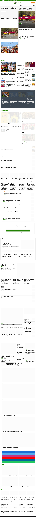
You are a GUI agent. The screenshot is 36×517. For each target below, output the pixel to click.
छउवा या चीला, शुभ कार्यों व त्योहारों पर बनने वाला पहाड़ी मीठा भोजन (30, 505)
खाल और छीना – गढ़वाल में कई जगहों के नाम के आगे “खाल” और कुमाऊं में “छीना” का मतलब (12, 432)
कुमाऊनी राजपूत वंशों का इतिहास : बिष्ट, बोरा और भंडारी (13, 184)
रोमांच (19, 5)
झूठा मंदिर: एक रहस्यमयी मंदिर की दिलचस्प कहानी (22, 98)
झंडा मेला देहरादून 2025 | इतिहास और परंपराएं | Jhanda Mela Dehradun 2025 (13, 188)
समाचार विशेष (29, 5)
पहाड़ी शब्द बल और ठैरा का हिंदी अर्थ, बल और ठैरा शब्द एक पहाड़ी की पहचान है (11, 448)
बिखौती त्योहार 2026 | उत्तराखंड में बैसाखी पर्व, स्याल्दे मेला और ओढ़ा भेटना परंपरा (10, 243)
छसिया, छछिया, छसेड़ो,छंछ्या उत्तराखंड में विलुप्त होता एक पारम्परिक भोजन (13, 509)
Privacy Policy (30, 0)
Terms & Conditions (33, 0)
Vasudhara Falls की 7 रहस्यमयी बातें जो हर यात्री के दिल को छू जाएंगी (6, 281)
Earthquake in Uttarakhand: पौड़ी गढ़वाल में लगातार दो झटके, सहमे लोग (28, 75)
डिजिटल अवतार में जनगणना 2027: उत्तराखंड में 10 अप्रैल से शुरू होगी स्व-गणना (28, 85)
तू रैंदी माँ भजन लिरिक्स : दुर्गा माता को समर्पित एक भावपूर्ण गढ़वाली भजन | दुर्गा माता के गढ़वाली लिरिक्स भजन (29, 363)
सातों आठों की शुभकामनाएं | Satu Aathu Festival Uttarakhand (27, 329)
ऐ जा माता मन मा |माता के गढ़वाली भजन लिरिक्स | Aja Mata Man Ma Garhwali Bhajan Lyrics (4, 257)
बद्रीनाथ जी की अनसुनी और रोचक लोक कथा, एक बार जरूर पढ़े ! (7, 149)
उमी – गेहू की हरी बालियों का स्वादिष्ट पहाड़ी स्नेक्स (30, 499)
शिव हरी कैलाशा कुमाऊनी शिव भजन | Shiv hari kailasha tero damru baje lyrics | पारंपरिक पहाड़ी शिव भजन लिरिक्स (10, 257)
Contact (28, 0)
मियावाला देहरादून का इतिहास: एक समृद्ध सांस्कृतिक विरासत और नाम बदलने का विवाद (30, 184)
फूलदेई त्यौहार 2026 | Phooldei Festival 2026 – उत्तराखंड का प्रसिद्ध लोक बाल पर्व (19, 336)
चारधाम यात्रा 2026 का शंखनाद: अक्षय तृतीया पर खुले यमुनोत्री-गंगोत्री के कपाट (8, 55)
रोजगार (4, 191)
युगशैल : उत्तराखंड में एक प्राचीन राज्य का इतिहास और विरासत (30, 188)
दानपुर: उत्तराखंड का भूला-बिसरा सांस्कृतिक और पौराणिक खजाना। (22, 179)
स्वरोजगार (26, 5)
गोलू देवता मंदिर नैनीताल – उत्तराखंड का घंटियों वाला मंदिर (13, 102)
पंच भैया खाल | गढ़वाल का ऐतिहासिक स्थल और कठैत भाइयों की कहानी (29, 281)
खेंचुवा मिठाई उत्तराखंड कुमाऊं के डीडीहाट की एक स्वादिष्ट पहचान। (30, 513)
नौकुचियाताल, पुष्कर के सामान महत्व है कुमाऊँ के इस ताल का (8, 266)
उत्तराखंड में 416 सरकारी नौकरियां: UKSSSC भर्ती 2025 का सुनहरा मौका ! (10, 214)
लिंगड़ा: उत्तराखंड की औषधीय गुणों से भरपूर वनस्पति (4, 499)
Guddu (29, 86)
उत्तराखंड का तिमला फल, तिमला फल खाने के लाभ (4, 509)
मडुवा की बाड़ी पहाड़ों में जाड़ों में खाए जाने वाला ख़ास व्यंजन (22, 505)
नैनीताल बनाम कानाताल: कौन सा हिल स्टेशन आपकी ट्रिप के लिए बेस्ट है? (8, 290)
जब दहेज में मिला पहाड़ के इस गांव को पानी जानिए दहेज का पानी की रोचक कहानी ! (9, 167)
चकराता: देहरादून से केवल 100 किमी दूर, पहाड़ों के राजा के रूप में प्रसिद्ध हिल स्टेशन (9, 301)
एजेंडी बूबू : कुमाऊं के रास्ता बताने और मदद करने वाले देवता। (11, 129)
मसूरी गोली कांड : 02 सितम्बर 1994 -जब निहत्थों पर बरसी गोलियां (4, 179)
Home (8, 5)
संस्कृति (23, 5)
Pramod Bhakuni (29, 185)
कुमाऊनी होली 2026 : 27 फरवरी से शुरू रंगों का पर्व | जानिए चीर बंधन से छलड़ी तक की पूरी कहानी (12, 336)
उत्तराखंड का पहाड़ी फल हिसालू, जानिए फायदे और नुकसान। (5, 513)
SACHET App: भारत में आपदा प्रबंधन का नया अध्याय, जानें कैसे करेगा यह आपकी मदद (11, 200)
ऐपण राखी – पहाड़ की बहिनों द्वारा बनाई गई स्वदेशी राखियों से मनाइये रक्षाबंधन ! (10, 207)
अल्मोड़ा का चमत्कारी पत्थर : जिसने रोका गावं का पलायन (7, 297)
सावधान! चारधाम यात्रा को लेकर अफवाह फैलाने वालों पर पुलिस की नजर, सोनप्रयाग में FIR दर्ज (13, 0)
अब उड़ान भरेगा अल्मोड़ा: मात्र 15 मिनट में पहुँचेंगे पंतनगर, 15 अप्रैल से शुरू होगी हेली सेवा (20, 85)
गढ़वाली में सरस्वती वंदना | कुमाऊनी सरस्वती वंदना (8, 400)
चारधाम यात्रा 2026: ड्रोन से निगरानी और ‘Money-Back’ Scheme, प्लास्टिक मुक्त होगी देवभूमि (26, 30)
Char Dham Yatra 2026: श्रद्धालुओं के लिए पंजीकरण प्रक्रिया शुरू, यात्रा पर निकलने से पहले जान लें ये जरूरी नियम (28, 80)
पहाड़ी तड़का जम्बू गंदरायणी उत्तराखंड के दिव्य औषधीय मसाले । (13, 513)
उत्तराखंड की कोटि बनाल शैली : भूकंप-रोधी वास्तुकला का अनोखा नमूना (5, 188)
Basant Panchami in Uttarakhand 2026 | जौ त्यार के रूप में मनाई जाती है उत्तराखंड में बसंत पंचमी (29, 317)
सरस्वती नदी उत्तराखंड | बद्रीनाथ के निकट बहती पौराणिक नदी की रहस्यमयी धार (30, 105)
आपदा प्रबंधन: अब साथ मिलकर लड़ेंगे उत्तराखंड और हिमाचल (30, 8)
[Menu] (34, 5)
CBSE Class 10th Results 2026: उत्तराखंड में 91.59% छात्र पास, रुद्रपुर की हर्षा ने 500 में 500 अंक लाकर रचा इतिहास (26, 37)
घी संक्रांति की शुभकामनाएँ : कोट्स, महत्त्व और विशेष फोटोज (27, 333)
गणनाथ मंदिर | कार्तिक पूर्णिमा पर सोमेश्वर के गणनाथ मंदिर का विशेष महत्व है (5, 99)
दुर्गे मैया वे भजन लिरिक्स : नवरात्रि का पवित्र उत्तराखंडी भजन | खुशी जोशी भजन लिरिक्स (29, 352)
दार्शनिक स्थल (11, 5)
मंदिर (17, 5)
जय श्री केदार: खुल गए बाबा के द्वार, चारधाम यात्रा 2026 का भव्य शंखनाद (22, 8)
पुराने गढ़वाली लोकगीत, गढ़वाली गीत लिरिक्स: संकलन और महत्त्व (20, 357)
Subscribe (33, 2)
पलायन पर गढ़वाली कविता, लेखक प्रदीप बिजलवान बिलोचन (9, 416)
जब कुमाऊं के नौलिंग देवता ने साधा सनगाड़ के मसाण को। (6, 160)
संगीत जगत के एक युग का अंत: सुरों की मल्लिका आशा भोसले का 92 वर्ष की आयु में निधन (29, 69)
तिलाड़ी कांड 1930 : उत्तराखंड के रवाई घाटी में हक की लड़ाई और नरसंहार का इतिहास (30, 179)
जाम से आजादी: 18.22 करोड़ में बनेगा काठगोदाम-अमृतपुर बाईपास (25, 25)
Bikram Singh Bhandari (12, 130)
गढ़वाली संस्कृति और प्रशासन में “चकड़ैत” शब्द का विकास (7, 294)
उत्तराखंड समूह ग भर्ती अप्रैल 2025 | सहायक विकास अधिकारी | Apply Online (10, 211)
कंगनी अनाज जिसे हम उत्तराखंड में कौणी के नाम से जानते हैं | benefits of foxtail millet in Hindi (22, 509)
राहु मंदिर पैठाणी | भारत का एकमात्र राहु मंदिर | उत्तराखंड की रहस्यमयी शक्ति (22, 105)
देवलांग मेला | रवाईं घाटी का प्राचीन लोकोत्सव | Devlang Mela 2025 (26, 256)
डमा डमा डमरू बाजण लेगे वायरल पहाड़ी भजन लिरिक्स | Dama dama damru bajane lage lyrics (20, 349)
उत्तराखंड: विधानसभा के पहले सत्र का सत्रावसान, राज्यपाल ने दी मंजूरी (20, 82)
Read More (3, 272)
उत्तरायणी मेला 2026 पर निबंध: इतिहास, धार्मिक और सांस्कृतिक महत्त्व (20, 256)
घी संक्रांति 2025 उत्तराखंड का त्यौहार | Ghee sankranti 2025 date (27, 336)
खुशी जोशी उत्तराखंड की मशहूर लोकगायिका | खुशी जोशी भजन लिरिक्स (20, 365)
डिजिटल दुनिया (4, 201)
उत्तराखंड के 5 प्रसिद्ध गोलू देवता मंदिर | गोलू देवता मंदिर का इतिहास (13, 98)
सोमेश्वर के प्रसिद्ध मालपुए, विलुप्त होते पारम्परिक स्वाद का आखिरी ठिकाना (4, 505)
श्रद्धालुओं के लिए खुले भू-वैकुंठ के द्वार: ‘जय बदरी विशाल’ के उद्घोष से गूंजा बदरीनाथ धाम (13, 8)
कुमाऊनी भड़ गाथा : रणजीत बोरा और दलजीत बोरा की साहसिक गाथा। (28, 121)
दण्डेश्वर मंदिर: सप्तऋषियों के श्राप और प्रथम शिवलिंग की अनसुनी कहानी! (22, 102)
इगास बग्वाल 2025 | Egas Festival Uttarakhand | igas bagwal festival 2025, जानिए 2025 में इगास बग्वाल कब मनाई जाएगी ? (27, 324)
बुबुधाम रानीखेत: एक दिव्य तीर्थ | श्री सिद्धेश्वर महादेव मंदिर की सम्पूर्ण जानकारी (28, 132)
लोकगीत (3, 254)
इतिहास (21, 5)
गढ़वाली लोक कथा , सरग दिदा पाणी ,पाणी (5, 153)
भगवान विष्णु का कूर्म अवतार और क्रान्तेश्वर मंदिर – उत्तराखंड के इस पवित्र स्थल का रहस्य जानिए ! (30, 99)
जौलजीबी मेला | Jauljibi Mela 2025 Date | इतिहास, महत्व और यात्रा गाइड (31, 256)
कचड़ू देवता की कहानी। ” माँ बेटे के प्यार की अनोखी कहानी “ (7, 156)
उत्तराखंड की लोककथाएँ (24, 130)
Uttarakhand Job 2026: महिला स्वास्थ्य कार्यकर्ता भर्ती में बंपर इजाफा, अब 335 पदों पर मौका (26, 33)
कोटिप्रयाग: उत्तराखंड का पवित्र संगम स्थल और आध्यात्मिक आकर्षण (5, 105)
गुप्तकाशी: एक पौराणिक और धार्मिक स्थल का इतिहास (13, 105)
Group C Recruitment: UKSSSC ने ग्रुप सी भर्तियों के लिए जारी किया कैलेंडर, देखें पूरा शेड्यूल (12, 204)
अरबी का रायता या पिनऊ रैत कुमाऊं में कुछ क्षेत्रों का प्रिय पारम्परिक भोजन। (22, 513)
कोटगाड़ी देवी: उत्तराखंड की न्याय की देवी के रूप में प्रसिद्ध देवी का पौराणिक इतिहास (30, 102)
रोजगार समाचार (4, 194)
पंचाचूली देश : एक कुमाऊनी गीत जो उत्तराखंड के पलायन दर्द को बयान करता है (20, 361)
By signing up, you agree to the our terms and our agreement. (18, 232)
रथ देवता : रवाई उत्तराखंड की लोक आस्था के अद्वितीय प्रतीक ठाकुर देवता (28, 143)
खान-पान (2, 497)
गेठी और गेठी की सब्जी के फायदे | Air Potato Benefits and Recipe (22, 499)
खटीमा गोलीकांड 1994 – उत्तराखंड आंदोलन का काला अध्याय (13, 179)
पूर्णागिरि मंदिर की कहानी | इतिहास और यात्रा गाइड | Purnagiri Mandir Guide (18, 281)
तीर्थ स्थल (15, 5)
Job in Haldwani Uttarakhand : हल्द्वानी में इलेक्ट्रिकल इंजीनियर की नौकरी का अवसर (11, 218)
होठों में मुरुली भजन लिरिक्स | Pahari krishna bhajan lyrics (20, 353)
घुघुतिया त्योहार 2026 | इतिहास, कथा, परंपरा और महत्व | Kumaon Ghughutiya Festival (27, 320)
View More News (32, 60)
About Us (26, 0)
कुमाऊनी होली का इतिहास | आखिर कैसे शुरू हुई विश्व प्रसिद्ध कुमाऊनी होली (4, 336)
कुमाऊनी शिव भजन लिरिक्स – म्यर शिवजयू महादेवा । (15, 256)
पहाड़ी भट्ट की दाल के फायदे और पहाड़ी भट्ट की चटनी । (31, 509)
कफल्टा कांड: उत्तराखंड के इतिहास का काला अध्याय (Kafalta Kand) (22, 184)
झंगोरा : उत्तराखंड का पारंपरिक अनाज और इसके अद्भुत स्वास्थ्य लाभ (13, 499)
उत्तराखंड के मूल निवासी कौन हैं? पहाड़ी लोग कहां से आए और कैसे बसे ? (22, 188)
